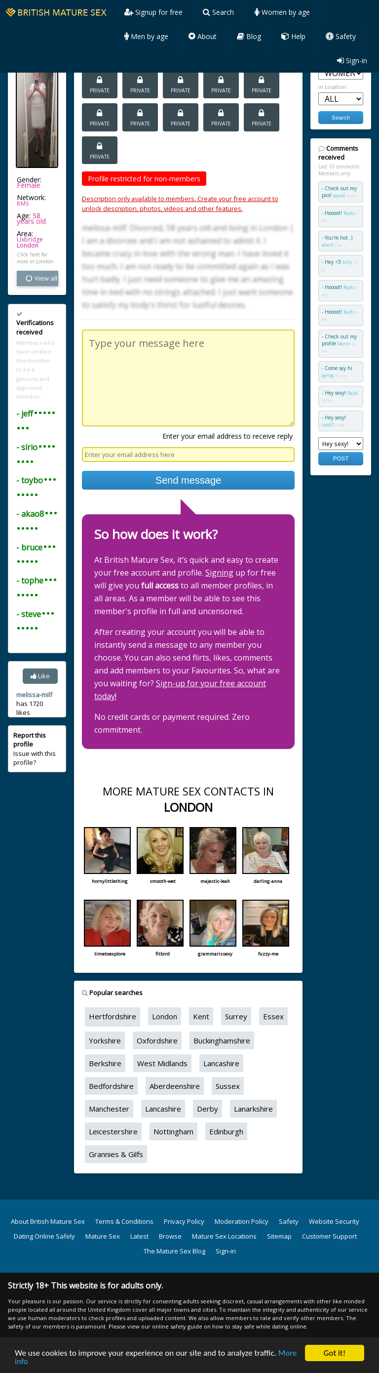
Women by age (282, 12)
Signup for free (153, 12)
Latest (139, 1236)
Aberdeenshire (175, 1086)
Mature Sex (102, 1236)
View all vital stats (41, 278)
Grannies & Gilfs (116, 1154)
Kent (201, 1016)
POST (341, 458)
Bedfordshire (111, 1086)
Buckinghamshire (221, 1040)
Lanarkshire (253, 1109)
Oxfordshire (157, 1040)
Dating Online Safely (44, 1236)
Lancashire (221, 1063)
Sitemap (279, 1236)
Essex (273, 1016)
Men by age (146, 36)
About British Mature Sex (48, 1221)
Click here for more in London (35, 258)
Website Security (334, 1221)
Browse (170, 1236)
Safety (341, 36)
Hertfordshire (112, 1016)
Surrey (236, 1016)
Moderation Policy (241, 1221)
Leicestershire (113, 1131)
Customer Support (329, 1236)
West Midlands (162, 1063)
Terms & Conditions (124, 1221)
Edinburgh (226, 1131)
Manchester (109, 1109)
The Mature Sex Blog (174, 1251)
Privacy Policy (184, 1221)
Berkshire (105, 1063)
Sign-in (352, 60)
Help (293, 36)
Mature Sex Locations (224, 1236)
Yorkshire (105, 1040)
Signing (219, 572)
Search (218, 12)
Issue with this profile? (34, 749)
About (203, 36)
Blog (249, 36)
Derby (207, 1109)
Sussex (228, 1086)
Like (40, 675)
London (27, 245)
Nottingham (173, 1131)
